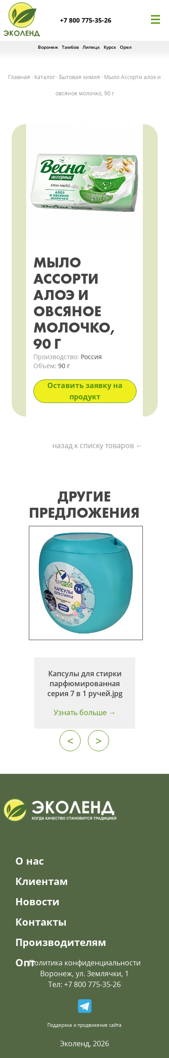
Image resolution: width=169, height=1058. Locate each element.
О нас (29, 860)
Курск (110, 47)
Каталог (44, 77)
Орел (126, 47)
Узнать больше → (85, 712)
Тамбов (70, 47)
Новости (37, 901)
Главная (19, 77)
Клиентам (41, 881)
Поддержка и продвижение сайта (84, 1025)
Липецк (91, 47)
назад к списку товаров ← (97, 445)
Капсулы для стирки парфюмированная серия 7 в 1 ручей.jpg (85, 683)
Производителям (60, 942)
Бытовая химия (79, 77)
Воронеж (48, 47)
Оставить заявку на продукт (85, 391)
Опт (25, 962)
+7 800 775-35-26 (85, 20)
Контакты (41, 921)
